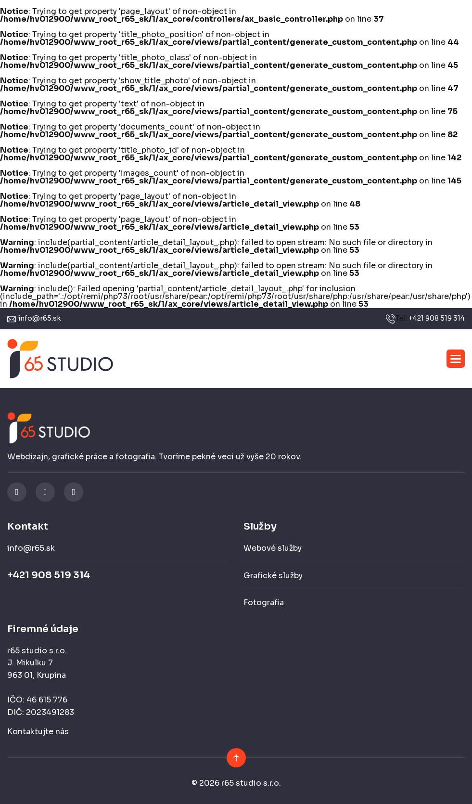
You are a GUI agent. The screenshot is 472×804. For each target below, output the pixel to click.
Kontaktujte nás (38, 731)
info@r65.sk (39, 318)
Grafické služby (273, 576)
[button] (455, 359)
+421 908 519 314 (436, 318)
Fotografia (263, 602)
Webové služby (272, 548)
